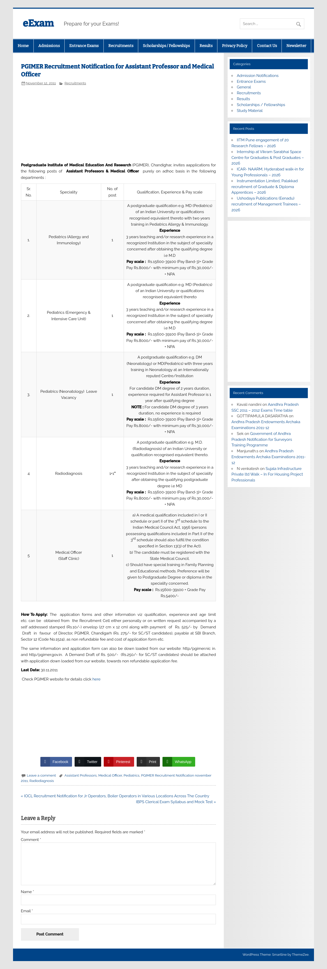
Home (23, 45)
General (244, 87)
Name (27, 892)
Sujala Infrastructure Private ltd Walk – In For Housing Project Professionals (267, 474)
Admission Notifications (257, 75)
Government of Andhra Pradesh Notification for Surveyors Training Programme (261, 439)
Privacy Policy (234, 45)
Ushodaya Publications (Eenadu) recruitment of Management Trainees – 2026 (266, 204)
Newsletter (296, 45)
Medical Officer (110, 775)
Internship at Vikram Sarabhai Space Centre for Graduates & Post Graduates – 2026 (267, 157)
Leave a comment (41, 775)
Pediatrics (131, 775)
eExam (38, 23)
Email (27, 911)
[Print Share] (148, 762)
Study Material (250, 110)
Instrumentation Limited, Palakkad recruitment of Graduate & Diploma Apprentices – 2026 (264, 187)
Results (206, 45)
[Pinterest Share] (119, 762)
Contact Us (267, 45)
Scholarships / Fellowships (166, 45)
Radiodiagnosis (41, 781)
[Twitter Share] (88, 762)
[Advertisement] (118, 123)
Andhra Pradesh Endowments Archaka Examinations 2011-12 (268, 457)
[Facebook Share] (56, 762)
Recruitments (120, 45)
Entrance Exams (84, 45)
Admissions (49, 45)
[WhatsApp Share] (178, 762)
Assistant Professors (80, 775)
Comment (31, 840)
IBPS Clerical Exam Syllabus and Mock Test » (176, 802)
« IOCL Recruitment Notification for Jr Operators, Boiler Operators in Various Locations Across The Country (115, 796)
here (96, 679)
